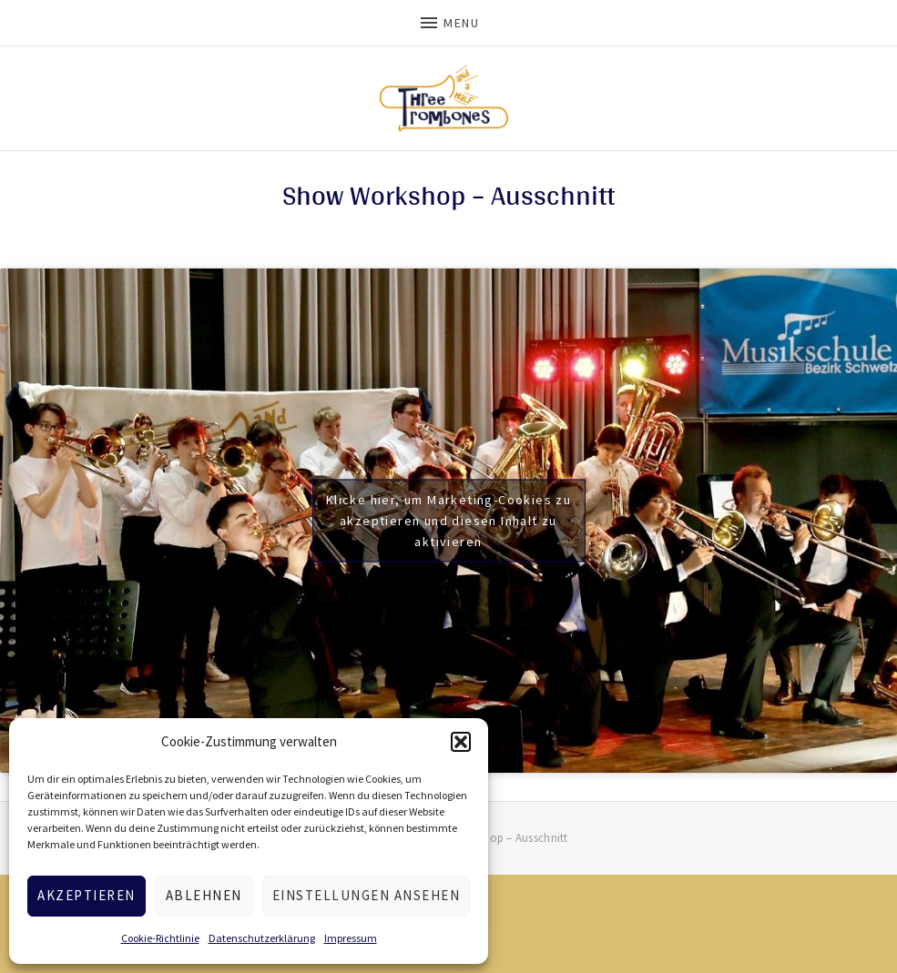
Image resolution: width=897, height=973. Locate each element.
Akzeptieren (86, 895)
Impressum (350, 938)
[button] (461, 742)
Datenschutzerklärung (262, 938)
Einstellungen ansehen (366, 895)
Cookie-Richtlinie (160, 938)
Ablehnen (204, 895)
